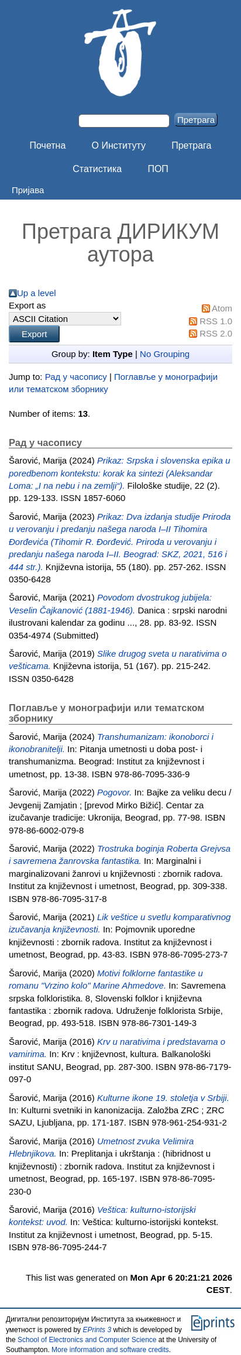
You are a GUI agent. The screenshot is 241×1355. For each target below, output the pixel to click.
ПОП (157, 169)
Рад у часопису (76, 377)
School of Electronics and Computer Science (87, 1340)
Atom (222, 308)
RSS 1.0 (215, 321)
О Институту (119, 145)
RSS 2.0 (215, 333)
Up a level (36, 293)
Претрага (191, 145)
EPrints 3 (96, 1330)
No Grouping (165, 354)
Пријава (28, 190)
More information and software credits (110, 1350)
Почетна (48, 145)
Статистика (97, 169)
